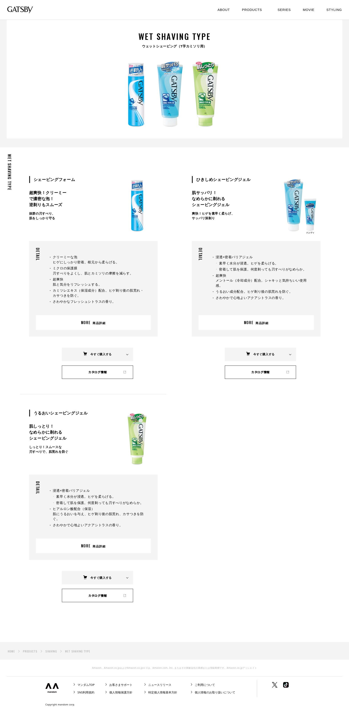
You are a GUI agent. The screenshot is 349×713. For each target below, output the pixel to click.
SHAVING (51, 651)
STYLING (334, 10)
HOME (11, 651)
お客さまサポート (120, 685)
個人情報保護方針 (120, 692)
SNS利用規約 (85, 692)
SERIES (284, 10)
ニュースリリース (159, 685)
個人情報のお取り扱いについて (215, 692)
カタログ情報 (97, 372)
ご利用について (205, 685)
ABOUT (223, 10)
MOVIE (308, 10)
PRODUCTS (30, 651)
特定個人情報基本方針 (162, 692)
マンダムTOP (86, 685)
